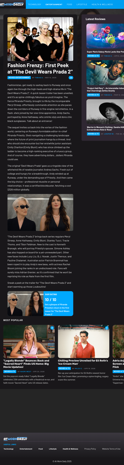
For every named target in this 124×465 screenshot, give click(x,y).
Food (69, 4)
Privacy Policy (90, 449)
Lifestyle (82, 4)
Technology (34, 4)
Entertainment (54, 4)
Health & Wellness (102, 4)
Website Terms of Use (111, 449)
